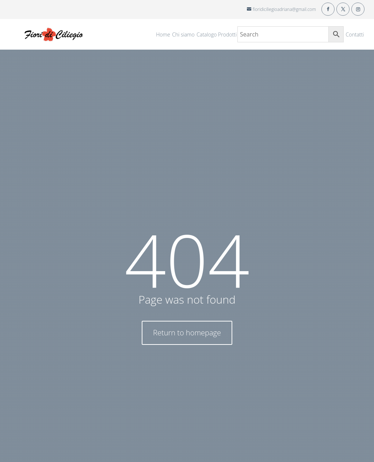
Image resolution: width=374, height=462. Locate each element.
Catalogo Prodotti (216, 35)
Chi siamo (183, 35)
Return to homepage (187, 333)
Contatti (355, 35)
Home (163, 35)
